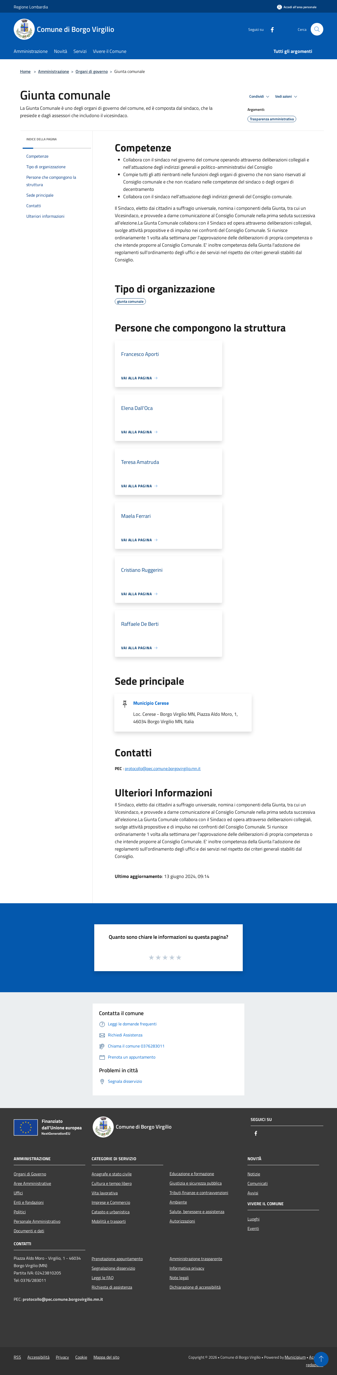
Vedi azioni (287, 96)
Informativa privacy (187, 1268)
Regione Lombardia (31, 7)
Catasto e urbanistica (111, 1212)
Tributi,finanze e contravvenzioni (199, 1192)
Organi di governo (92, 71)
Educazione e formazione (192, 1173)
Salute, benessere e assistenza (197, 1211)
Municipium (295, 1357)
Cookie (81, 1357)
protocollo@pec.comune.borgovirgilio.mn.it (163, 768)
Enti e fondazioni (29, 1202)
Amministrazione (53, 71)
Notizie (253, 1174)
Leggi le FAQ (103, 1277)
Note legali (179, 1277)
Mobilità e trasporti (109, 1221)
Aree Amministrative (32, 1183)
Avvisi (252, 1193)
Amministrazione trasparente (196, 1258)
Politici (20, 1212)
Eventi (253, 1228)
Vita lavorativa (105, 1193)
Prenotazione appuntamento (117, 1258)
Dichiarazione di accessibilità (195, 1287)
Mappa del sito (106, 1357)
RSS (17, 1357)
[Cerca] (317, 29)
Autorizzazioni (182, 1221)
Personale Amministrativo (37, 1221)
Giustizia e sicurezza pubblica (196, 1183)
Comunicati (257, 1183)
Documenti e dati (29, 1231)
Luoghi (253, 1219)
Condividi (260, 96)
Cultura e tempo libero (112, 1183)
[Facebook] (270, 29)
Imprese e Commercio (111, 1202)
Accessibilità (38, 1357)
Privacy (62, 1357)
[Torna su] (321, 1359)
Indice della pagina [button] (41, 139)
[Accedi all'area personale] (296, 7)
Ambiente (178, 1202)
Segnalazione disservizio (113, 1268)
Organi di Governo (30, 1174)
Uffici (18, 1193)
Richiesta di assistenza (112, 1287)
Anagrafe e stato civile (112, 1174)
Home (25, 71)
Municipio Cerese (151, 703)
